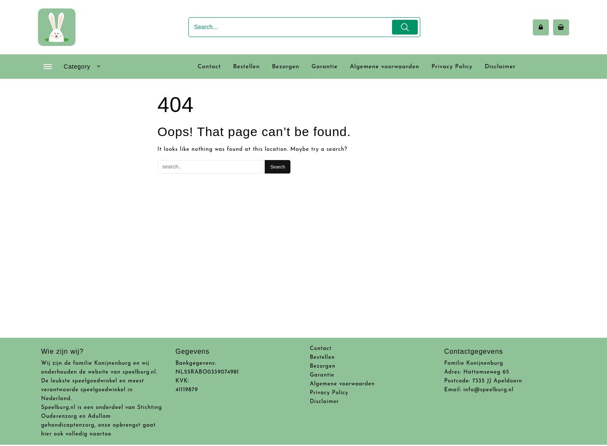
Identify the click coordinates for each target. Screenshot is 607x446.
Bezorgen (323, 366)
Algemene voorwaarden (342, 384)
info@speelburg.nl (488, 390)
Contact (321, 348)
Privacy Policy (329, 392)
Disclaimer (324, 401)
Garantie (322, 375)
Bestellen (322, 357)
